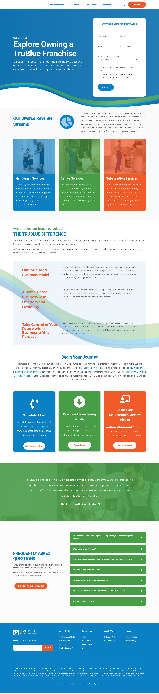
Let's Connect (137, 4)
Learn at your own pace (119, 426)
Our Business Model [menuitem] (67, 638)
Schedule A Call (34, 415)
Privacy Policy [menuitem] (131, 638)
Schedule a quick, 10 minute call (34, 422)
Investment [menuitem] (63, 645)
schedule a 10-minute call (94, 368)
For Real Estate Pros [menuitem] (67, 649)
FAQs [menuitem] (84, 638)
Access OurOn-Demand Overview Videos (125, 415)
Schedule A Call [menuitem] (110, 638)
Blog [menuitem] (83, 649)
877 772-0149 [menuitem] (109, 641)
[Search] (124, 5)
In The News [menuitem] (87, 641)
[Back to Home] (25, 6)
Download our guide (74, 426)
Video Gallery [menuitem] (87, 645)
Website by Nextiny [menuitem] (95, 684)
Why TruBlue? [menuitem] (64, 641)
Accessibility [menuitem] (131, 641)
